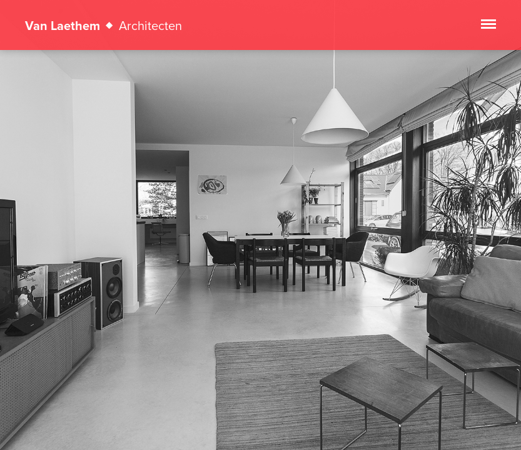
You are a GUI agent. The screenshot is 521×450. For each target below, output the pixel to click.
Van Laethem (103, 25)
